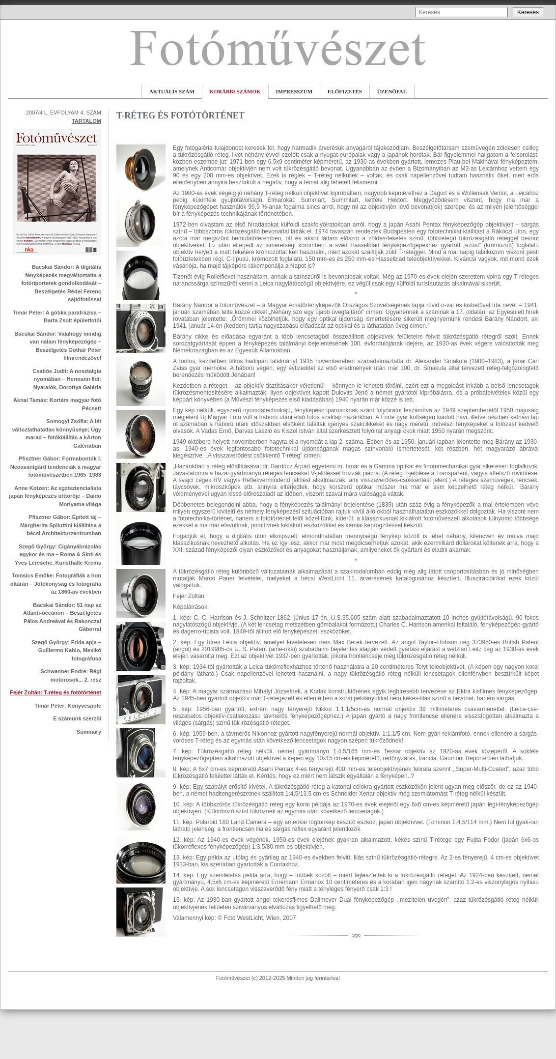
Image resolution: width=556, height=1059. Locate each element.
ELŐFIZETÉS (345, 91)
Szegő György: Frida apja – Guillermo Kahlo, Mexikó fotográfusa (66, 650)
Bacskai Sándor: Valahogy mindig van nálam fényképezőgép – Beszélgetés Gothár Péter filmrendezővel (57, 346)
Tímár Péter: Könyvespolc (67, 706)
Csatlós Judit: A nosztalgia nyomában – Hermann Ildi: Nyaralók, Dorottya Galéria (66, 379)
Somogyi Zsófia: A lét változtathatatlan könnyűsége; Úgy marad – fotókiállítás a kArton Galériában (56, 433)
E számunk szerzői (77, 718)
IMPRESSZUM (294, 91)
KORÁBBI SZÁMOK (235, 91)
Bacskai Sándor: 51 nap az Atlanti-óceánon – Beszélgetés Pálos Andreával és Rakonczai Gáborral (62, 617)
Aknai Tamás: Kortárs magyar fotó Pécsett (57, 404)
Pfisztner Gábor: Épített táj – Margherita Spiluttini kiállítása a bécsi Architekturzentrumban (60, 525)
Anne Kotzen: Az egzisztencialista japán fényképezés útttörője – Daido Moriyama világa (55, 496)
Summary (89, 732)
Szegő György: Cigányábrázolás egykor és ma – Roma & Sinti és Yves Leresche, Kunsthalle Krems (58, 555)
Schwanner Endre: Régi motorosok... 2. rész (71, 675)
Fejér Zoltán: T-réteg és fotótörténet (55, 692)
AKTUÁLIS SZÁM (172, 91)
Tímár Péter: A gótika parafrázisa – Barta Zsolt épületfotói (57, 317)
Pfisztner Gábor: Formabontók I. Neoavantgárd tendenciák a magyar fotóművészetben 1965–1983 (55, 467)
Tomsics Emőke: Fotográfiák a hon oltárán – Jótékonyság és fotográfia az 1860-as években (55, 583)
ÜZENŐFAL (392, 91)
